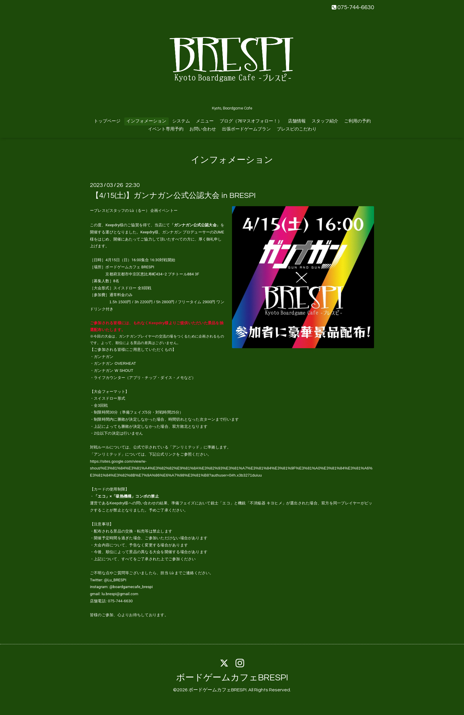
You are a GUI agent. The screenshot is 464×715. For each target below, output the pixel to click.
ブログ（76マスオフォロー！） (251, 121)
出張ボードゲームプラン (246, 129)
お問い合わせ (202, 129)
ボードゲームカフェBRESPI (232, 677)
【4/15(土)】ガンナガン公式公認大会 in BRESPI (173, 195)
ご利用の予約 (357, 121)
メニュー (205, 121)
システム (181, 121)
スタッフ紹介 (325, 121)
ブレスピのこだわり (297, 129)
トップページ (107, 121)
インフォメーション (146, 121)
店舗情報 (297, 121)
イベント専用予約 (165, 129)
